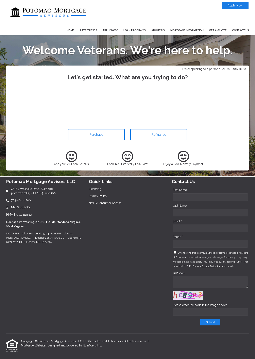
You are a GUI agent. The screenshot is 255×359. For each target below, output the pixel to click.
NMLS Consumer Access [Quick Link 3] (105, 203)
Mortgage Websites (34, 345)
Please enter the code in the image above (200, 305)
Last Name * (180, 205)
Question (179, 273)
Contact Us (240, 30)
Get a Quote (217, 30)
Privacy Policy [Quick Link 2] (98, 196)
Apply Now (235, 5)
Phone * (178, 236)
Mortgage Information (187, 30)
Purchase (96, 134)
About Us (158, 30)
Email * (177, 221)
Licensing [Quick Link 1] (95, 189)
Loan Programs (134, 30)
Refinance (158, 134)
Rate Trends (88, 30)
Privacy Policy (209, 266)
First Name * (181, 190)
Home (70, 30)
